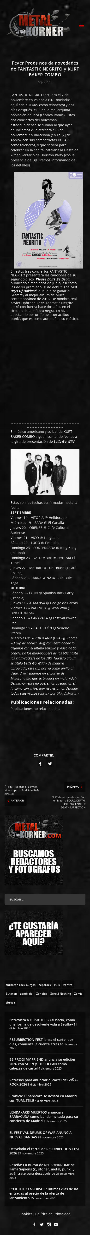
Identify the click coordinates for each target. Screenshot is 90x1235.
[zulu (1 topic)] (57, 984)
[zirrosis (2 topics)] (11, 1002)
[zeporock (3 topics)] (44, 984)
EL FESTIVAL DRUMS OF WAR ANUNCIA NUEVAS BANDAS (40, 1134)
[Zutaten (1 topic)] (11, 993)
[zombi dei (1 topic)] (26, 993)
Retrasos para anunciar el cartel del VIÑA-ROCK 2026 (43, 1082)
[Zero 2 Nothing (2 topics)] (60, 993)
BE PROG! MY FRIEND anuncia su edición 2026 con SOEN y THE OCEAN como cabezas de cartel (42, 1063)
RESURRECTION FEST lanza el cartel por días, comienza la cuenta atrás (41, 1041)
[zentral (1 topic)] (68, 984)
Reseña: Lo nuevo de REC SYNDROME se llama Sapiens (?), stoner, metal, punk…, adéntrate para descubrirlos (42, 1169)
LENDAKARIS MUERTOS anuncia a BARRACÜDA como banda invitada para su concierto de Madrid (43, 1116)
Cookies (25, 1214)
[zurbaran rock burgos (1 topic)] (21, 984)
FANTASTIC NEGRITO (27, 95)
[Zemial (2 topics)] (78, 993)
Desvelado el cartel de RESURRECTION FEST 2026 (44, 1151)
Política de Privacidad (53, 1214)
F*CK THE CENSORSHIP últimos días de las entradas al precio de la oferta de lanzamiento (43, 1193)
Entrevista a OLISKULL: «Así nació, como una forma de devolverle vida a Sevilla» (42, 1022)
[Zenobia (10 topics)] (41, 993)
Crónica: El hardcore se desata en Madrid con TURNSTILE (43, 1098)
